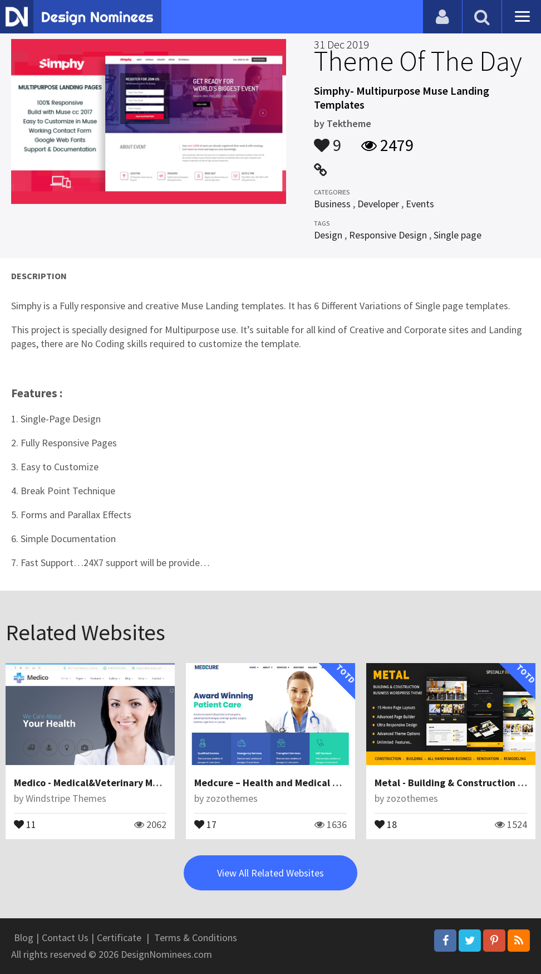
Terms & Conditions (195, 937)
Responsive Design (388, 234)
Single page (457, 234)
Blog (23, 937)
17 (205, 823)
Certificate (119, 937)
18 (386, 823)
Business (332, 203)
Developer (378, 203)
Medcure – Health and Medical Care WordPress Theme (315, 782)
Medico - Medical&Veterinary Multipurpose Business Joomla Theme (164, 782)
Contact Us (65, 937)
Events (420, 203)
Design (328, 234)
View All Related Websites (270, 872)
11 (25, 823)
